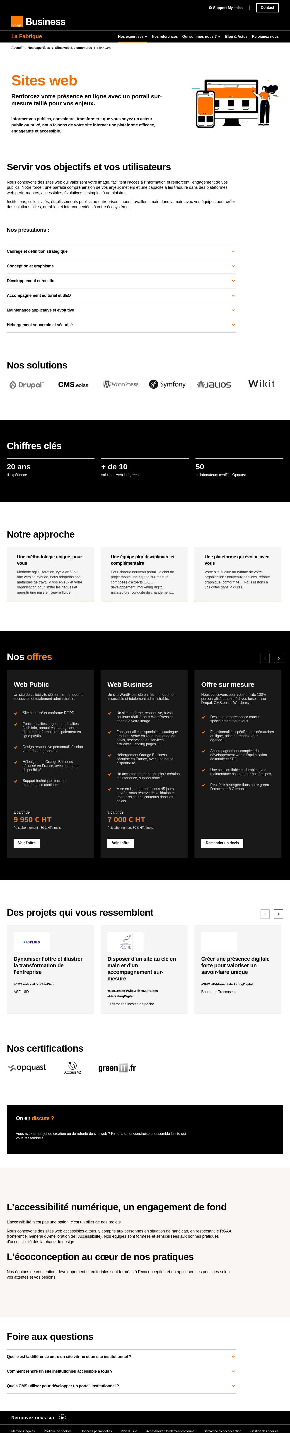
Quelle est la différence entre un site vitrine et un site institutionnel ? (121, 1357)
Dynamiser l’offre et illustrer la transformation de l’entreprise (48, 965)
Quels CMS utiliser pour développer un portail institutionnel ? (121, 1386)
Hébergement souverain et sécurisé (121, 325)
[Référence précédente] (265, 913)
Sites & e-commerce (73, 48)
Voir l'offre (27, 843)
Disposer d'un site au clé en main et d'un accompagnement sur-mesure (141, 969)
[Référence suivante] (278, 913)
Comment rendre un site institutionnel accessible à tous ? (121, 1371)
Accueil (16, 48)
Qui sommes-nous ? (201, 36)
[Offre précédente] (265, 658)
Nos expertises (132, 36)
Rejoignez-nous (265, 36)
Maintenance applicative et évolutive (121, 310)
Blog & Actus (236, 36)
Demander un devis (222, 843)
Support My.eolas (225, 8)
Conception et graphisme (121, 266)
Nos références (165, 36)
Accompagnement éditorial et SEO (121, 295)
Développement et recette (121, 281)
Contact (267, 7)
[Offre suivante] (278, 658)
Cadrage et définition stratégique (121, 251)
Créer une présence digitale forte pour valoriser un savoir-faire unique (235, 965)
